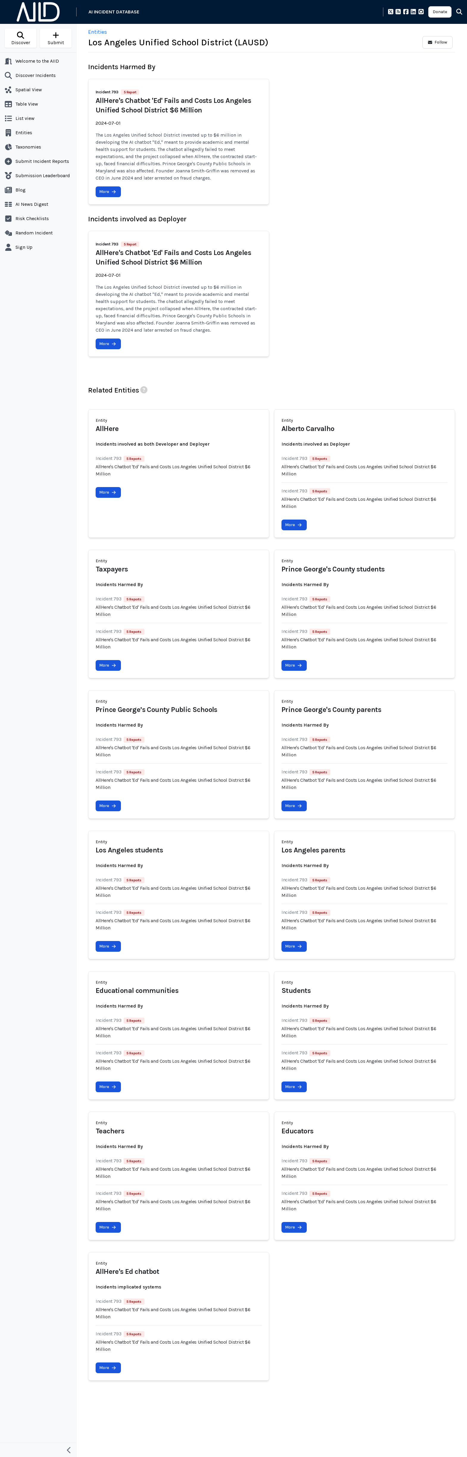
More (107, 191)
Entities (97, 32)
